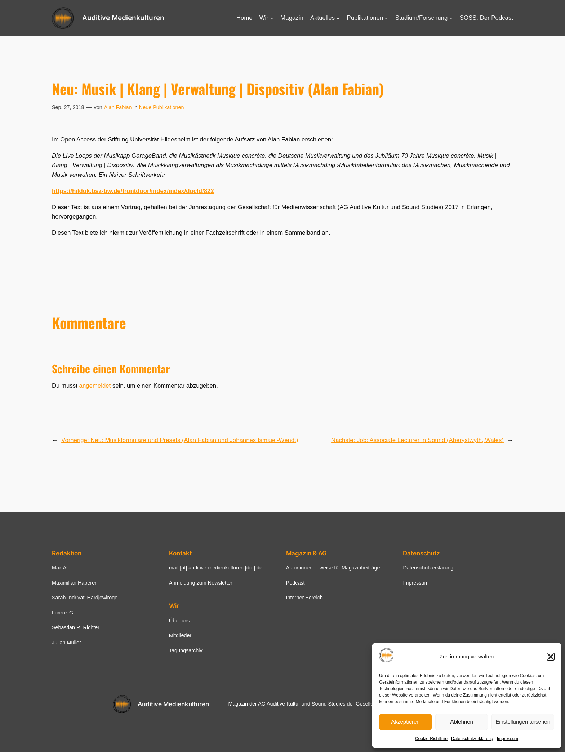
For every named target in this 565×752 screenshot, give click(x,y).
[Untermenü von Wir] (271, 18)
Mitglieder (180, 635)
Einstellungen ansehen (522, 722)
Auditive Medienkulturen (123, 17)
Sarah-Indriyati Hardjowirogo (84, 597)
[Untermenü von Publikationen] (386, 18)
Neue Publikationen (161, 107)
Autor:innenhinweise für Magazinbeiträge (333, 568)
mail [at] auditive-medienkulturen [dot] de (215, 568)
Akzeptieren (405, 722)
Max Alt (60, 568)
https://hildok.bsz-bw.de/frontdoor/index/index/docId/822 (133, 191)
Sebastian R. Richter (75, 627)
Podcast (295, 583)
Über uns (179, 620)
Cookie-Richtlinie (431, 738)
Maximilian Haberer (74, 583)
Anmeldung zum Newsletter (200, 583)
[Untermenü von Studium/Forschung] (451, 18)
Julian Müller (66, 642)
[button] (550, 656)
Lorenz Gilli (65, 613)
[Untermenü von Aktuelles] (338, 18)
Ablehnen (461, 722)
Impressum (507, 738)
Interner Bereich (304, 597)
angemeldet (95, 385)
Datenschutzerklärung (472, 738)
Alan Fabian (118, 107)
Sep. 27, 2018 (68, 107)
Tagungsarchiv (186, 650)
